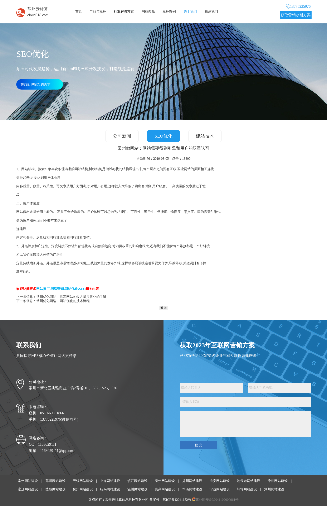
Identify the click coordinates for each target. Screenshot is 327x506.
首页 (78, 11)
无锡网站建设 (83, 481)
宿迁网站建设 (28, 489)
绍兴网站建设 (110, 489)
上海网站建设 (110, 481)
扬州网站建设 (192, 481)
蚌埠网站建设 (247, 489)
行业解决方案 (124, 11)
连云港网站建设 (248, 481)
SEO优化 (163, 136)
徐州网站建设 (278, 481)
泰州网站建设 (165, 481)
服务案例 (169, 11)
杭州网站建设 (83, 489)
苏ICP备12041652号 (177, 499)
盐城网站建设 (55, 489)
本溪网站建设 (192, 489)
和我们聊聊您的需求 (35, 84)
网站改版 (148, 11)
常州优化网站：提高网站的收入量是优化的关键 (71, 297)
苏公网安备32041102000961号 (217, 499)
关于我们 (190, 11)
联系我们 (211, 11)
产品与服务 (97, 11)
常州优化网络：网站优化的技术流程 (63, 301)
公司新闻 (122, 136)
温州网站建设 (137, 489)
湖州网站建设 (274, 489)
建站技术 (205, 136)
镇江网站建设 (137, 481)
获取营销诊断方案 (296, 15)
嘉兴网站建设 (165, 489)
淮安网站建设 (220, 481)
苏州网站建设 (55, 481)
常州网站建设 (28, 481)
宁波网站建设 (220, 489)
